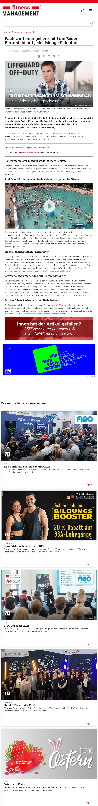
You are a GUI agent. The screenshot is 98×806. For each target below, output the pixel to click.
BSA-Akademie (14, 305)
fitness (23, 152)
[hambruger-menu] (89, 10)
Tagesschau (76, 171)
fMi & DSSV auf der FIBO (19, 705)
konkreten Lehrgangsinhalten (37, 314)
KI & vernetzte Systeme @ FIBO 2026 (27, 466)
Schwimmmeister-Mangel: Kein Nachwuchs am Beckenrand (44, 271)
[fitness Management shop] (82, 10)
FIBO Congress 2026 (16, 625)
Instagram (28, 148)
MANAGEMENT (32, 152)
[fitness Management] (22, 10)
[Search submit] (91, 23)
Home (6, 32)
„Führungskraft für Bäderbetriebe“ (57, 305)
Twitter (40, 148)
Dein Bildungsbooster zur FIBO (24, 546)
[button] (39, 56)
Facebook (19, 148)
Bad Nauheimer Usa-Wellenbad (27, 265)
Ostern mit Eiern (14, 784)
